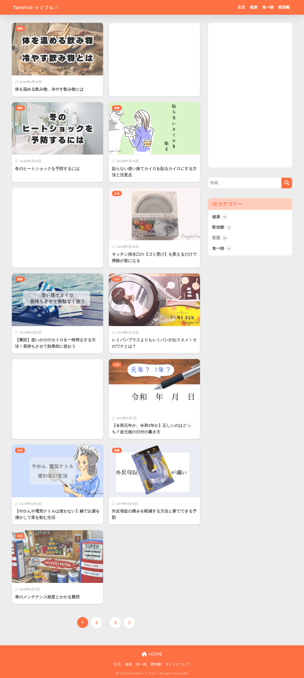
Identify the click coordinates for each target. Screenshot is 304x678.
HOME (152, 654)
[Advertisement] (154, 57)
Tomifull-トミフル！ (40, 7)
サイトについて (177, 664)
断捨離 (284, 7)
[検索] (286, 183)
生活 (241, 7)
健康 (253, 7)
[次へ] (129, 622)
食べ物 (268, 7)
